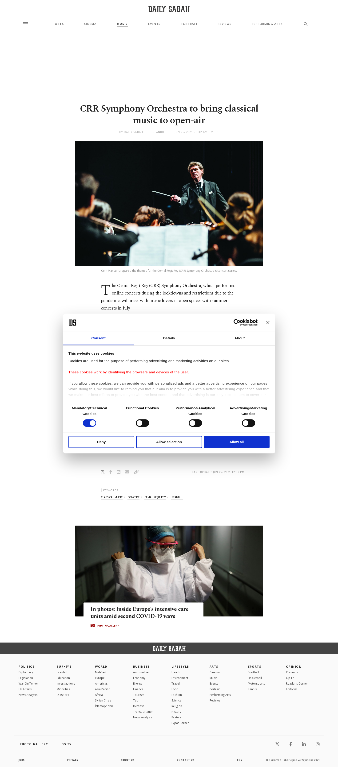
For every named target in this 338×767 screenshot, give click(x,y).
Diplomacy (26, 672)
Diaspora (63, 695)
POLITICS (27, 667)
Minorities (63, 689)
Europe (100, 678)
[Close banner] (268, 322)
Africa (99, 695)
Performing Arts (267, 24)
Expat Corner (180, 723)
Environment (179, 678)
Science (176, 700)
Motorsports (256, 684)
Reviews (225, 24)
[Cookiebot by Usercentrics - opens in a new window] (237, 322)
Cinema (90, 24)
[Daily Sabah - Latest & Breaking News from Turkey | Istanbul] (169, 9)
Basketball (255, 678)
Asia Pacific (102, 689)
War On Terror (28, 684)
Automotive (141, 672)
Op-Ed (290, 678)
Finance (138, 689)
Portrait (189, 24)
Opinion (294, 667)
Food (175, 689)
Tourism (138, 695)
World (101, 667)
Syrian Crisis (103, 700)
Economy (139, 678)
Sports (254, 667)
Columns (292, 672)
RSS (239, 760)
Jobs (22, 760)
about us (127, 760)
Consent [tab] (98, 338)
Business (141, 667)
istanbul (177, 497)
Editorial (291, 689)
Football (253, 672)
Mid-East (100, 672)
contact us (186, 760)
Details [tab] (169, 338)
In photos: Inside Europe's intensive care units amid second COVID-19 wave (141, 613)
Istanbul (62, 672)
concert (133, 497)
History (176, 712)
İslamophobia (104, 706)
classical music (112, 497)
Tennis (252, 689)
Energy (137, 684)
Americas (101, 684)
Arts (59, 24)
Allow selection (169, 442)
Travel (175, 684)
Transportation (143, 712)
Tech (136, 700)
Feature (176, 717)
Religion (176, 706)
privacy (73, 760)
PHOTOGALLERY (108, 625)
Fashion (176, 695)
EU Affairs (25, 689)
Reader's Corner (297, 684)
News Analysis (28, 695)
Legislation (26, 678)
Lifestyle (180, 667)
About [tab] (240, 338)
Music (122, 24)
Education (63, 678)
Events (154, 24)
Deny (101, 442)
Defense (138, 706)
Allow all (237, 442)
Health (175, 672)
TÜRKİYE (64, 667)
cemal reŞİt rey (155, 497)
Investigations (66, 684)
